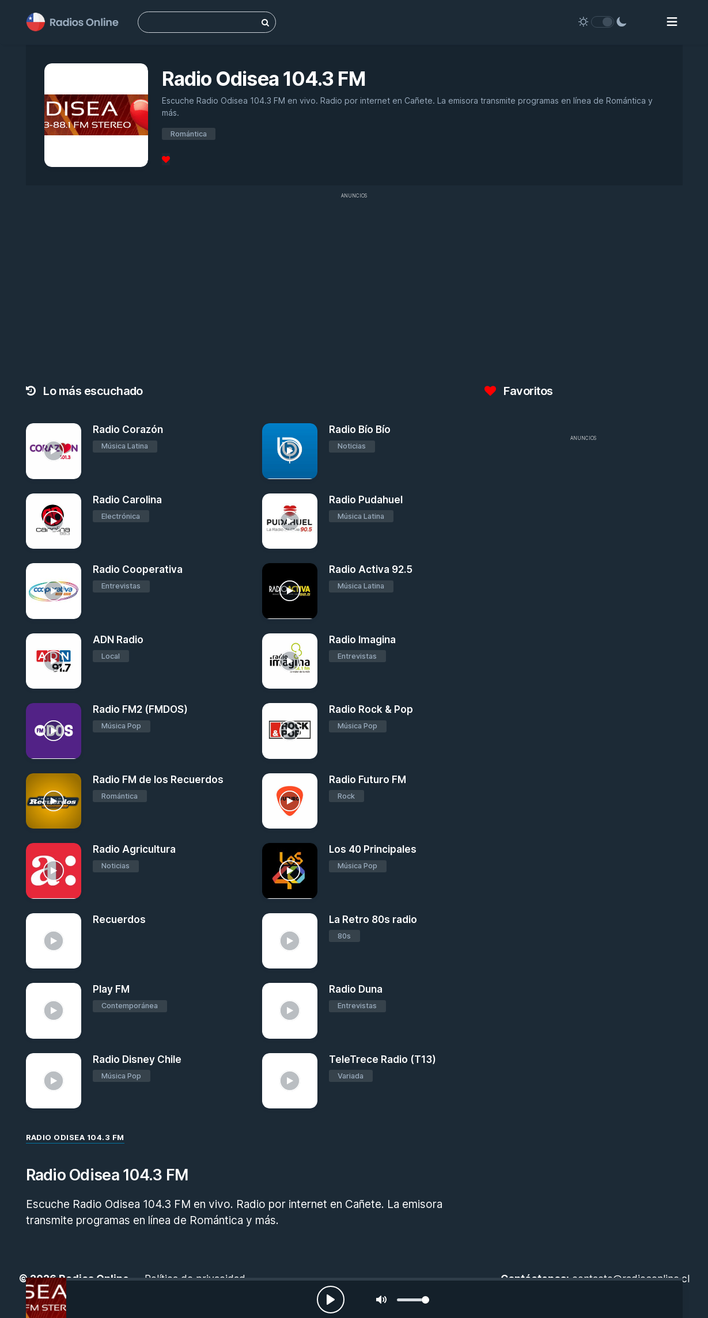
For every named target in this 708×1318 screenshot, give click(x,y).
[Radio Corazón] (54, 451)
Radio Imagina (362, 639)
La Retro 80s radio (373, 919)
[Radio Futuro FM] (290, 801)
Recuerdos (119, 919)
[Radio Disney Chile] (54, 1081)
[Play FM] (54, 1011)
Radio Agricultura (134, 849)
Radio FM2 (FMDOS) (140, 709)
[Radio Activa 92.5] (290, 591)
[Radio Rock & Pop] (290, 731)
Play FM (111, 989)
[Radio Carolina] (54, 521)
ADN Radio (118, 639)
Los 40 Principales (373, 849)
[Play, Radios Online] (330, 1299)
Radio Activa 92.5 (370, 569)
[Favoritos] (166, 159)
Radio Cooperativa (138, 569)
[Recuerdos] (54, 941)
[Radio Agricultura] (54, 871)
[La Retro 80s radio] (290, 941)
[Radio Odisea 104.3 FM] (46, 1298)
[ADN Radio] (54, 661)
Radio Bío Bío (360, 429)
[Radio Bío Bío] (290, 451)
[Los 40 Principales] (290, 871)
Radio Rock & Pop (371, 709)
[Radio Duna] (290, 1011)
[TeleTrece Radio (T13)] (290, 1081)
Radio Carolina (127, 500)
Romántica (189, 134)
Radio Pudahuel (366, 500)
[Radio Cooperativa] (54, 591)
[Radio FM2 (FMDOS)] (54, 731)
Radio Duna (356, 989)
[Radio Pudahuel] (290, 521)
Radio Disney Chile (137, 1059)
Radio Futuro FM (367, 779)
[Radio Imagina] (290, 661)
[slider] (413, 1299)
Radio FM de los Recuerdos (158, 779)
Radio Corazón (128, 429)
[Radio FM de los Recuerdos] (54, 801)
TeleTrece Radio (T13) (382, 1059)
